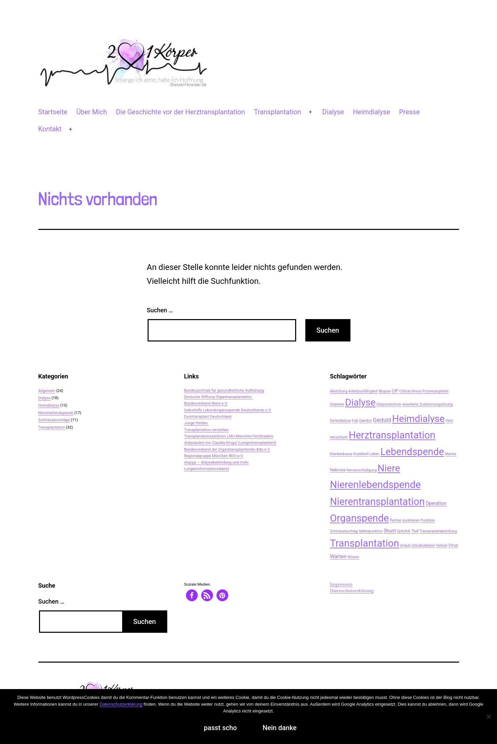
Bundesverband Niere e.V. (206, 403)
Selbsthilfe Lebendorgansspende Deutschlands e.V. (228, 410)
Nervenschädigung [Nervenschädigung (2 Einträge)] (362, 470)
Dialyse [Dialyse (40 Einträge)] (360, 402)
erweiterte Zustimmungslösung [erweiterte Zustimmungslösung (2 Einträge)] (427, 404)
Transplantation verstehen (206, 429)
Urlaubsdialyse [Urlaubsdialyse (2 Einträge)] (423, 545)
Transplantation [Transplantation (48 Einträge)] (364, 543)
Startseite (53, 112)
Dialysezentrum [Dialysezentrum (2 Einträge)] (389, 404)
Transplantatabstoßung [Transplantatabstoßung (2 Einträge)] (438, 531)
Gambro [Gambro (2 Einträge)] (365, 420)
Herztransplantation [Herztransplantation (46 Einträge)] (392, 435)
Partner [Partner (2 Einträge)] (396, 520)
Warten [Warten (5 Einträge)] (338, 556)
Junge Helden (196, 422)
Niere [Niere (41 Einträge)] (389, 468)
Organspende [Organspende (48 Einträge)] (359, 518)
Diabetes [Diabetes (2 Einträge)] (337, 404)
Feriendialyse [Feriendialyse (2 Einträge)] (340, 420)
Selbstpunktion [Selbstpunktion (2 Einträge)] (371, 531)
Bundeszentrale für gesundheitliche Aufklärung (224, 390)
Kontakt (50, 129)
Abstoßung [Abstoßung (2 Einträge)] (339, 391)
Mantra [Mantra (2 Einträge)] (450, 454)
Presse (409, 112)
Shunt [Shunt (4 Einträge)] (390, 530)
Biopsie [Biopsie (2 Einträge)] (385, 391)
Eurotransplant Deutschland (208, 416)
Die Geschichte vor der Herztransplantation (180, 112)
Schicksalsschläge (54, 419)
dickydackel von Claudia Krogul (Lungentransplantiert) (230, 442)
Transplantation (277, 112)
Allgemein (46, 390)
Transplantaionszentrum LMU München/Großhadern (228, 436)
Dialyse (333, 112)
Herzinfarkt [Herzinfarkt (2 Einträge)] (339, 437)
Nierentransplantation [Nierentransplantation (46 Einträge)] (377, 501)
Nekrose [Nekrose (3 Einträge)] (338, 469)
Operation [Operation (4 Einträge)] (436, 503)
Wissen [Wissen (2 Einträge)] (353, 557)
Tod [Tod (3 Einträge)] (414, 530)
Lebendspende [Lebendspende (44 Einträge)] (412, 451)
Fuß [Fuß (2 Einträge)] (355, 420)
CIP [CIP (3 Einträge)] (395, 390)
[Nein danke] (488, 716)
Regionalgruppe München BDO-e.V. (214, 455)
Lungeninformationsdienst (206, 468)
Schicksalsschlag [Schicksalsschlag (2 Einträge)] (344, 531)
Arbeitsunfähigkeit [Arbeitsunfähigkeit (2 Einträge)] (363, 391)
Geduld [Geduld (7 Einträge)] (382, 419)
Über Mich (91, 112)
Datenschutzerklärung (352, 590)
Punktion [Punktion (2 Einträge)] (428, 520)
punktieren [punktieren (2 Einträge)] (411, 520)
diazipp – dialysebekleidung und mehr (216, 462)
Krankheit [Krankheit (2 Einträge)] (361, 454)
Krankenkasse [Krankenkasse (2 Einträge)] (341, 454)
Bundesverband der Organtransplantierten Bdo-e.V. (227, 449)
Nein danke (280, 728)
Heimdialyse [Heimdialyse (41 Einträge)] (418, 418)
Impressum (341, 584)
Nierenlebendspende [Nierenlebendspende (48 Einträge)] (375, 484)
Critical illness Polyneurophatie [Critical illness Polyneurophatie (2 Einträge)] (424, 391)
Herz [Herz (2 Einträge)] (449, 420)
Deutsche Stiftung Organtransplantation (218, 396)
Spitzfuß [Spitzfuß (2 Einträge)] (403, 531)
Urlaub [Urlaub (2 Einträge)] (405, 545)
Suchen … (160, 310)
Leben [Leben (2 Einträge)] (374, 454)
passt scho (220, 728)
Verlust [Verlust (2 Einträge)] (441, 545)
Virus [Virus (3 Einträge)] (453, 545)
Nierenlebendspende (56, 412)
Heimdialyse (371, 112)
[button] (192, 595)
